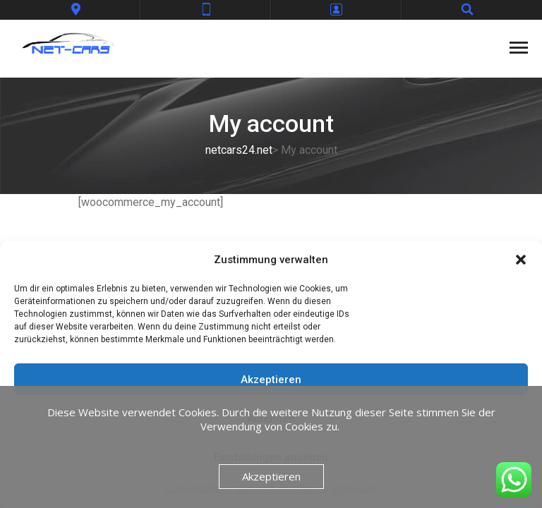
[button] (521, 260)
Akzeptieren (271, 379)
